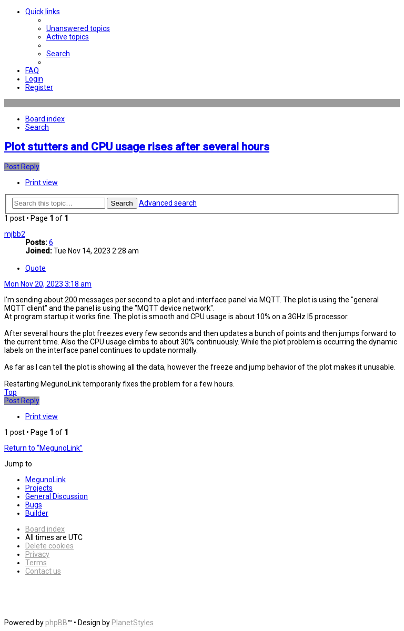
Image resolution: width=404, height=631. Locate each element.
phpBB (56, 622)
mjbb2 (14, 234)
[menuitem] (78, 28)
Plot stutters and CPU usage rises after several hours (136, 146)
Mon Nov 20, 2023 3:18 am (48, 284)
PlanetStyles (133, 622)
